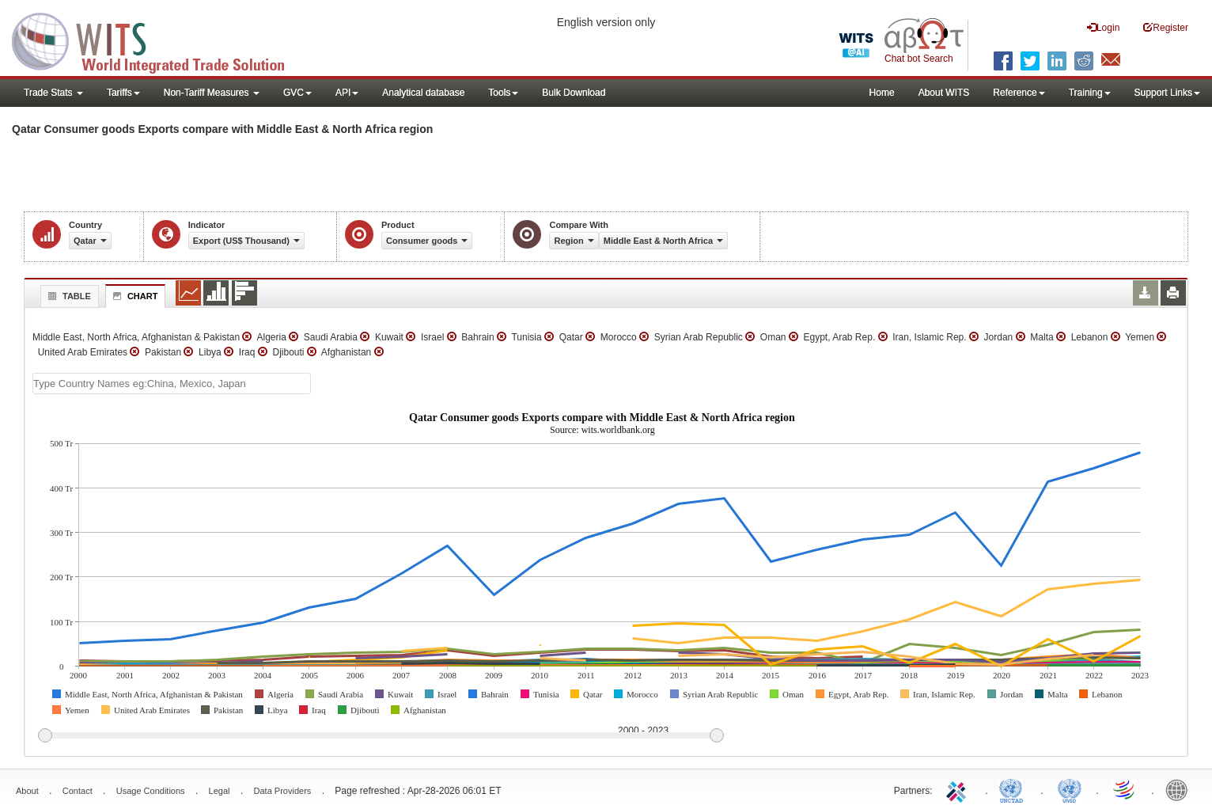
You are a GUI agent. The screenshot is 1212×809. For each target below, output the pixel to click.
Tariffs (123, 92)
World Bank (1180, 789)
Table (67, 296)
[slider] (380, 736)
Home (882, 92)
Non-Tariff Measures (211, 92)
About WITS (944, 92)
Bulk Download (573, 92)
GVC (297, 92)
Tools (503, 92)
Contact (77, 791)
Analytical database (423, 92)
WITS (158, 39)
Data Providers (283, 791)
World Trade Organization (1125, 789)
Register (1165, 27)
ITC (959, 789)
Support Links (1167, 92)
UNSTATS (1069, 789)
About (27, 791)
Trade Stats (53, 92)
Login (1103, 27)
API (346, 92)
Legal (219, 791)
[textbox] (171, 383)
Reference (1018, 92)
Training (1090, 92)
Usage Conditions (150, 791)
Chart (133, 296)
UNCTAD (1014, 789)
